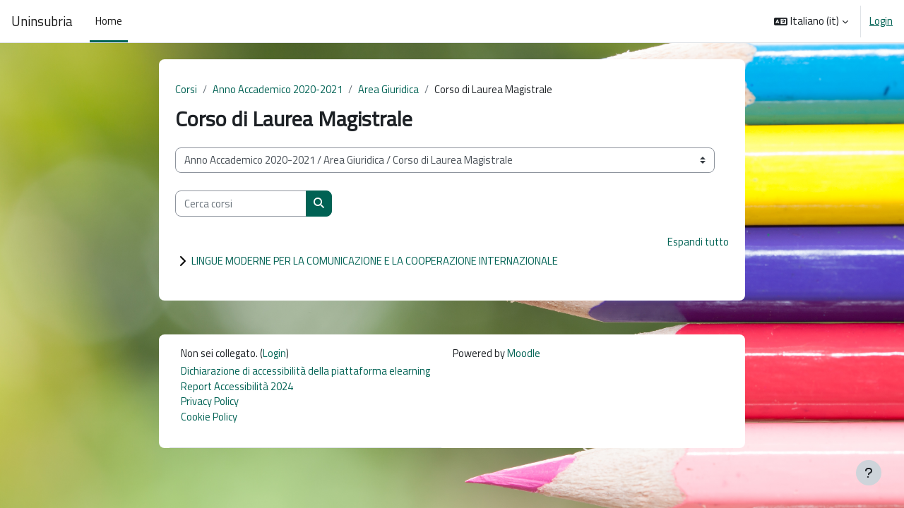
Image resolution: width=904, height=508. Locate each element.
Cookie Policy (209, 419)
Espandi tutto (697, 242)
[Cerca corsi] (241, 204)
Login (881, 21)
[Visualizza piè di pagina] (868, 472)
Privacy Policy (210, 404)
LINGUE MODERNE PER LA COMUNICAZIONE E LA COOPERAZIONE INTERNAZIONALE (374, 261)
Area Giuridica (389, 89)
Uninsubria (42, 21)
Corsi (186, 89)
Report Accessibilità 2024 (238, 388)
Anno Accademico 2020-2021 (278, 89)
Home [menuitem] (108, 21)
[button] (811, 21)
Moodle (528, 354)
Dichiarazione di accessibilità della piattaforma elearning (307, 372)
